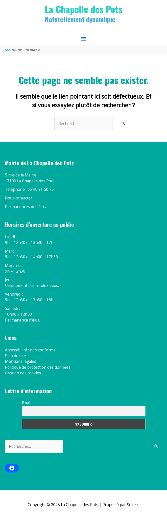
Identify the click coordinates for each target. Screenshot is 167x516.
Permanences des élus (25, 206)
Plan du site (15, 355)
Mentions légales (20, 361)
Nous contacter (18, 198)
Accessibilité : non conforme (30, 350)
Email (26, 402)
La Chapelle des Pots (83, 9)
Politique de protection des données (38, 367)
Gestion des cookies (23, 373)
